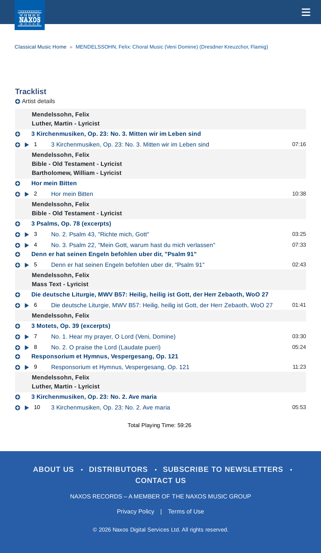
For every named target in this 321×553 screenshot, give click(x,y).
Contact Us (160, 481)
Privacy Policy (135, 511)
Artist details (38, 101)
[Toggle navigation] (304, 12)
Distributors (119, 469)
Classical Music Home (41, 47)
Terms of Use (186, 511)
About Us (54, 469)
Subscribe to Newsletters (224, 469)
